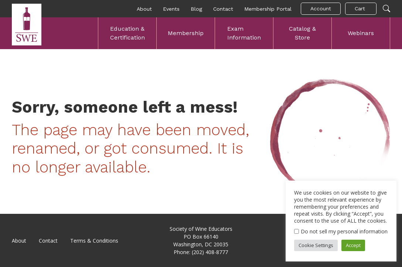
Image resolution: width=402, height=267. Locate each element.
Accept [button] (353, 245)
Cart (360, 8)
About (144, 9)
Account (320, 8)
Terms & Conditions (94, 240)
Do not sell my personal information (344, 231)
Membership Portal (268, 9)
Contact (223, 9)
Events (171, 9)
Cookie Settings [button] (316, 245)
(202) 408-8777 (210, 252)
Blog (196, 9)
